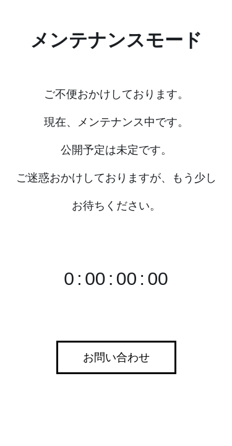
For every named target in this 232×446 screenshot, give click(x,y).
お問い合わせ (116, 357)
